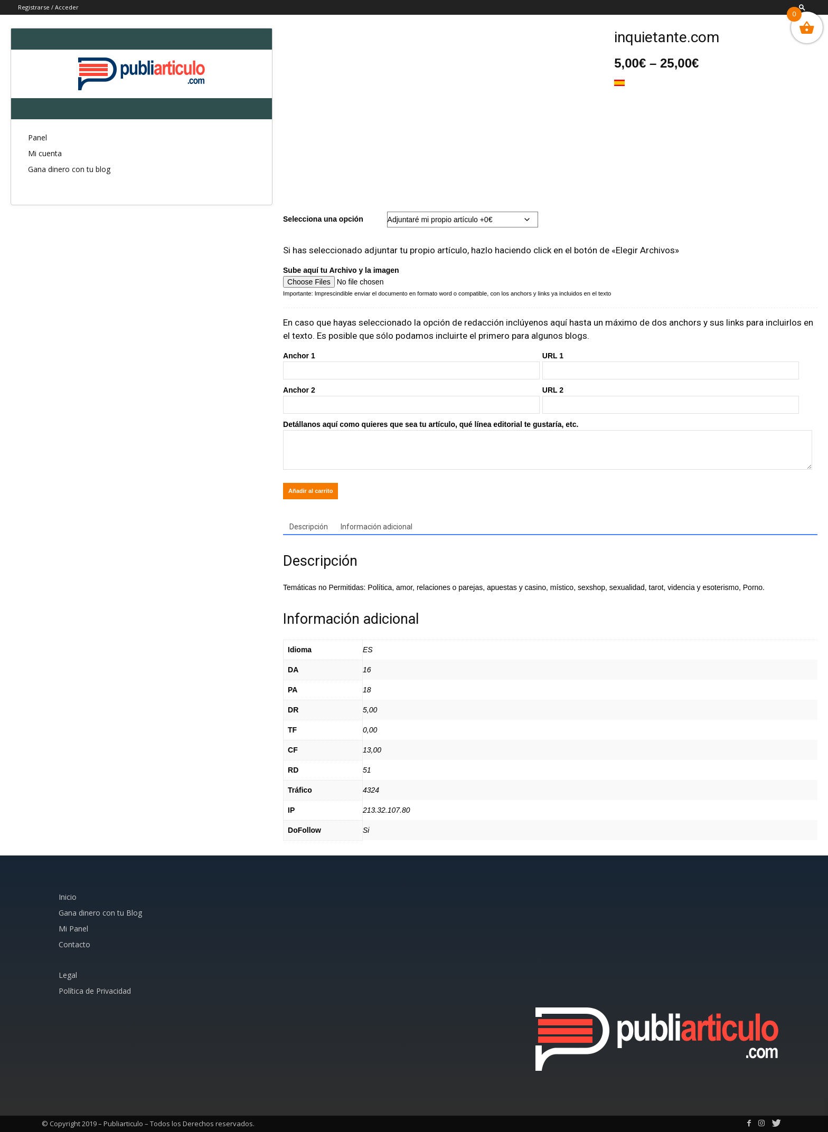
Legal (68, 975)
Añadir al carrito (310, 491)
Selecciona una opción (323, 219)
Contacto (74, 944)
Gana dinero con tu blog (69, 169)
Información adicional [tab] (376, 526)
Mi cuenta (45, 153)
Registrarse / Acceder (48, 7)
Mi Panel (73, 929)
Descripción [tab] (308, 526)
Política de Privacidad (95, 991)
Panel (37, 137)
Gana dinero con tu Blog (100, 913)
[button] (802, 7)
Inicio (68, 897)
